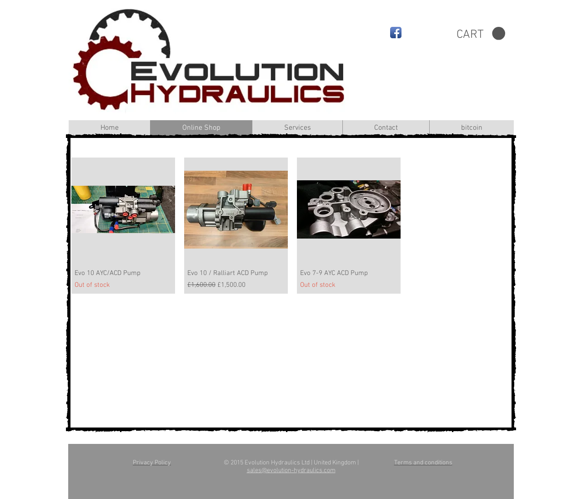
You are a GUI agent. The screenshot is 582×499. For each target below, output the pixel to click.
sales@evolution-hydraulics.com (291, 470)
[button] (481, 34)
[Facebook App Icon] (395, 32)
